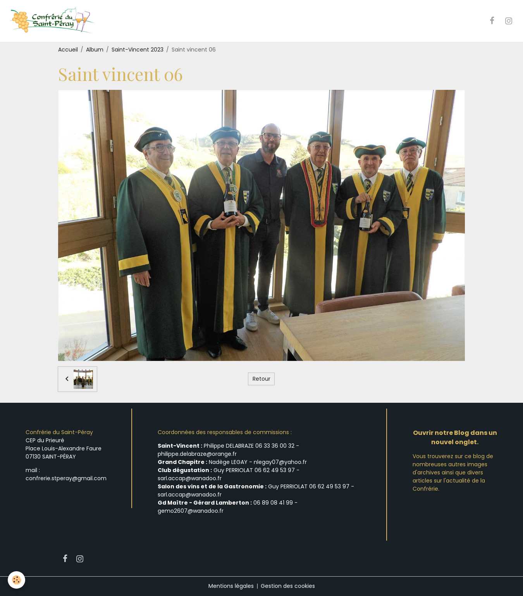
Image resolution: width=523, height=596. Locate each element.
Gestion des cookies (288, 586)
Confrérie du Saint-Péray (59, 432)
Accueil (68, 49)
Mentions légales (231, 586)
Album (94, 49)
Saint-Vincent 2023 (137, 49)
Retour (261, 379)
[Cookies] (16, 580)
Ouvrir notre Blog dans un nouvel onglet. (455, 437)
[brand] (52, 20)
